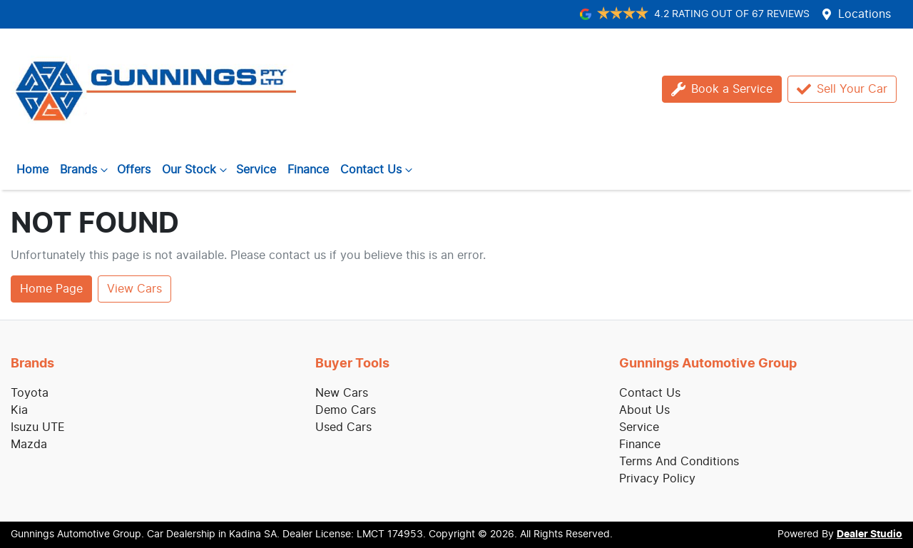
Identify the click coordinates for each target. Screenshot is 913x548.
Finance (308, 170)
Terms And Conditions (679, 461)
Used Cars (343, 427)
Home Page (51, 289)
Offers (134, 170)
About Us (644, 410)
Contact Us (378, 170)
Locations (864, 14)
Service (256, 170)
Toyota (30, 393)
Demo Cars (345, 410)
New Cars (341, 393)
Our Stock (196, 170)
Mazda (29, 444)
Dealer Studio (869, 534)
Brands (85, 170)
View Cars (134, 289)
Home (32, 170)
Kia (19, 410)
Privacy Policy (657, 478)
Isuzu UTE (38, 427)
